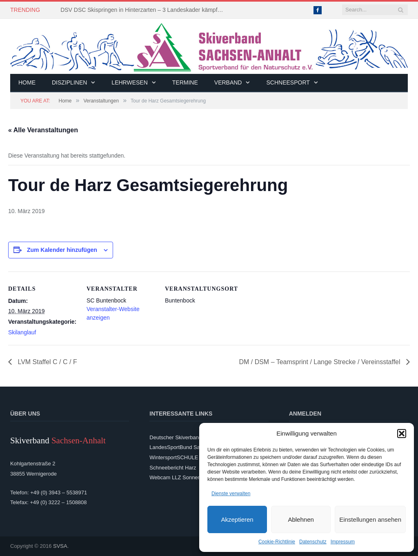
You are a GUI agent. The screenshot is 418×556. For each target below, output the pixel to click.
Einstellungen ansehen (370, 519)
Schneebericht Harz (172, 468)
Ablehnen (301, 519)
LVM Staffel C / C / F (46, 361)
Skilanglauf (22, 332)
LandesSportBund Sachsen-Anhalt (190, 447)
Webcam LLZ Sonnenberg (180, 477)
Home (27, 82)
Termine (185, 82)
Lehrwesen (129, 82)
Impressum (343, 542)
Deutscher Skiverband (175, 437)
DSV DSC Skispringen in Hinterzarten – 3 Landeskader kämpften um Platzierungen (144, 10)
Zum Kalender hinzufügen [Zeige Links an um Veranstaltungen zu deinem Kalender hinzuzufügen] (62, 250)
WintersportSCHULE (173, 457)
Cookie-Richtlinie (276, 542)
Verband (228, 82)
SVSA (60, 546)
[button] (402, 433)
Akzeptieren (237, 519)
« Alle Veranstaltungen (43, 130)
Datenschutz (313, 542)
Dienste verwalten (230, 493)
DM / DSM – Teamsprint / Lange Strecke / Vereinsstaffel (320, 361)
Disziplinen (69, 82)
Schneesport (287, 82)
